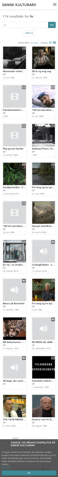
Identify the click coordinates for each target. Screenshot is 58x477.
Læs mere (6, 467)
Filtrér (29, 33)
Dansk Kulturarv (19, 4)
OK (29, 472)
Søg (52, 24)
